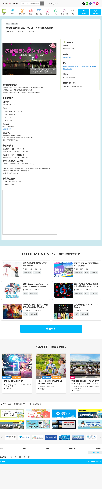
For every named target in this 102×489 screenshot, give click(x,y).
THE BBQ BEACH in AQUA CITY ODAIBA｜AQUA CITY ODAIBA (85, 382)
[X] (83, 3)
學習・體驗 (39, 11)
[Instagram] (94, 3)
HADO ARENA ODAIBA (13, 381)
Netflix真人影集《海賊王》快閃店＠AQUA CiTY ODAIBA (35, 306)
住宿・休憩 (64, 11)
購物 (56, 11)
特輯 (12, 11)
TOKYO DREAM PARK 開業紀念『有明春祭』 (86, 264)
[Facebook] (90, 3)
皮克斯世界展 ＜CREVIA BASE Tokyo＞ (86, 306)
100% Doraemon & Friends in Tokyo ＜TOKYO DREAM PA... (35, 285)
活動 (4, 11)
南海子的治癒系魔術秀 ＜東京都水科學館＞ (35, 264)
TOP (4, 404)
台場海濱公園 (67, 57)
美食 (47, 11)
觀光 (30, 11)
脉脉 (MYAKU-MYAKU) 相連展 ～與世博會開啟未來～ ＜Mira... (86, 285)
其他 (73, 11)
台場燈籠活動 (6, 129)
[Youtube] (97, 3)
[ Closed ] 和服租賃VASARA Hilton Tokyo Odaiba (50, 382)
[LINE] (87, 3)
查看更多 (51, 328)
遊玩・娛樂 (22, 11)
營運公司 (4, 461)
